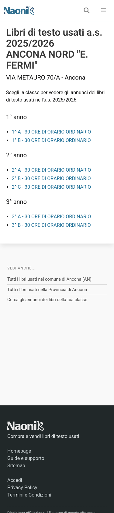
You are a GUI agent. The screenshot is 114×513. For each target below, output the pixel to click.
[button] (103, 10)
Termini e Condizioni (29, 495)
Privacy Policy (22, 487)
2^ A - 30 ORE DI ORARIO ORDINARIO (51, 170)
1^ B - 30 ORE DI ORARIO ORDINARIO (51, 140)
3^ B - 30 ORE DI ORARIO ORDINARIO (51, 225)
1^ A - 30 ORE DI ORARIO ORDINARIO (51, 132)
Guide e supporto (25, 458)
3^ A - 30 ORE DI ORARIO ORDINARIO (51, 216)
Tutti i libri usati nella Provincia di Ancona (47, 289)
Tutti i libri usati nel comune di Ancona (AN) (49, 279)
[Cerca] (86, 10)
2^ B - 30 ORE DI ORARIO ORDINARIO (51, 178)
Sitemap (16, 465)
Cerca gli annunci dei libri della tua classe (47, 299)
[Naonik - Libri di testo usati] (19, 10)
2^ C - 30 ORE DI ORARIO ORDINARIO (51, 187)
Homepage (19, 451)
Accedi (14, 480)
